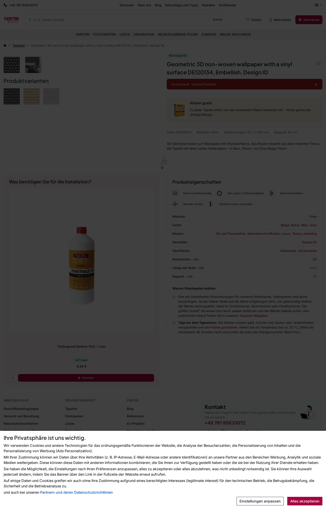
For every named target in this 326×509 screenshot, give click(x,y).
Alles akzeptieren (304, 501)
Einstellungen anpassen (260, 501)
